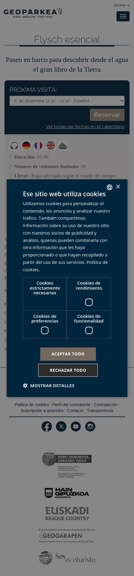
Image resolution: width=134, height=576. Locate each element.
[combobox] (109, 187)
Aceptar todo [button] (68, 354)
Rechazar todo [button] (68, 370)
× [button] (117, 187)
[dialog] (67, 288)
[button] (48, 385)
